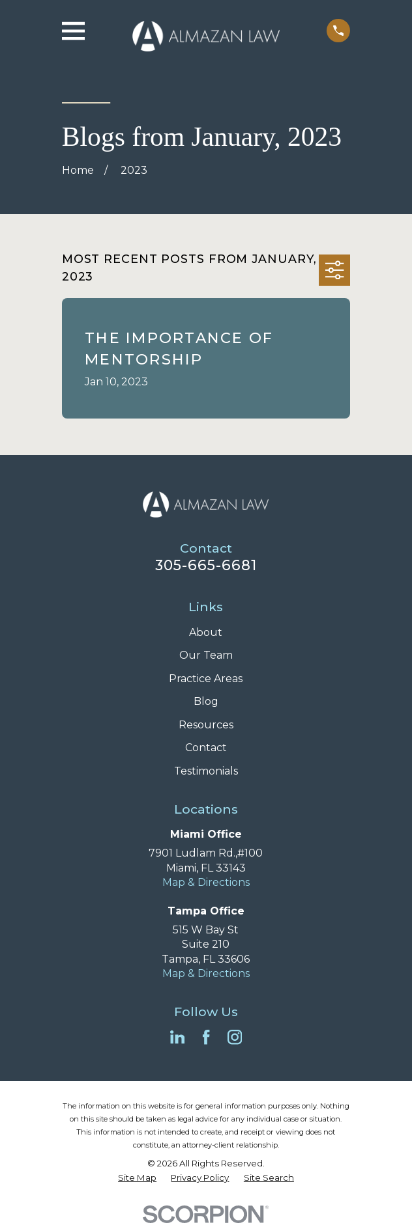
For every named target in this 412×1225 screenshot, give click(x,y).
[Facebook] (206, 1037)
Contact (206, 747)
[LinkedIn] (177, 1037)
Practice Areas (206, 678)
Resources (206, 725)
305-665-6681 (206, 565)
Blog (206, 701)
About (205, 632)
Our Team (206, 655)
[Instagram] (235, 1037)
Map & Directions (206, 882)
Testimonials (206, 771)
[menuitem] (137, 1178)
